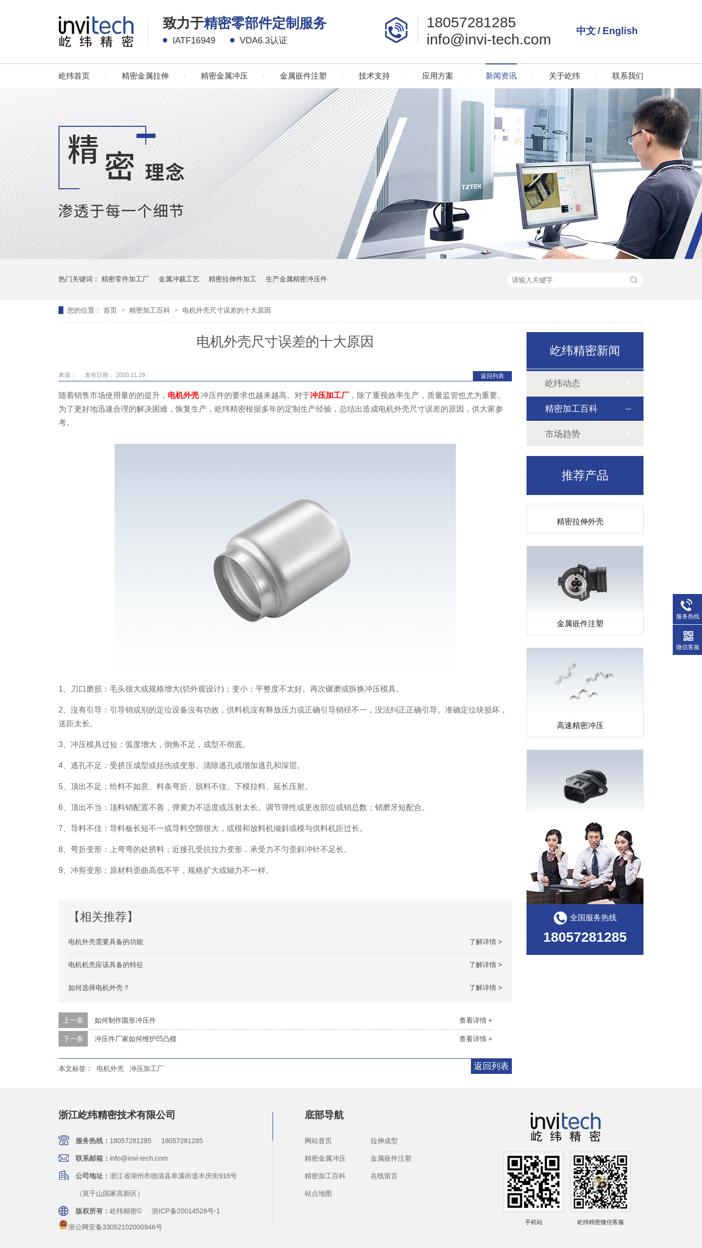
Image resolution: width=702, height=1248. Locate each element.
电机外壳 (110, 1068)
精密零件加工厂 (125, 279)
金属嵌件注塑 (303, 76)
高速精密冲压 (580, 727)
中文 (586, 30)
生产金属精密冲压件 (296, 279)
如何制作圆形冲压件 (125, 1020)
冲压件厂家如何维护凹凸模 (135, 1039)
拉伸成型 (384, 1141)
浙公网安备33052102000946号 (110, 1227)
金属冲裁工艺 (178, 279)
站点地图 (318, 1193)
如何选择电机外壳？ (99, 987)
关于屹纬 (564, 76)
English (620, 30)
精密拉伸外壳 (580, 523)
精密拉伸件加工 (232, 279)
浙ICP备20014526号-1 (186, 1211)
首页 (111, 310)
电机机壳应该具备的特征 (105, 965)
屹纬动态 (562, 383)
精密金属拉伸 (145, 76)
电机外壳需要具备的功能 (105, 942)
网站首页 (318, 1141)
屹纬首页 (74, 76)
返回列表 (492, 376)
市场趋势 (562, 434)
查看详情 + (475, 1020)
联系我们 (628, 76)
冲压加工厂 (147, 1068)
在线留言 (384, 1176)
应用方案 (437, 76)
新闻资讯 (501, 76)
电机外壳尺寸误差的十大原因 (226, 310)
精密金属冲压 (224, 76)
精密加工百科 (150, 310)
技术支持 (374, 76)
